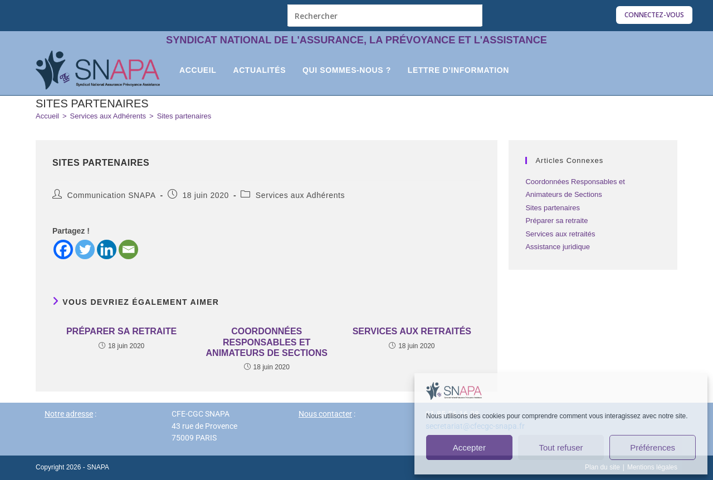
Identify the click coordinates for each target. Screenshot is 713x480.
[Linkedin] (106, 249)
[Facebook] (63, 249)
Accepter (469, 447)
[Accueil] (47, 116)
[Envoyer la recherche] (471, 15)
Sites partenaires (184, 116)
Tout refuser (561, 447)
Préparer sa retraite (121, 331)
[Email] (128, 249)
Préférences (652, 447)
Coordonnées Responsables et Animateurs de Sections (267, 341)
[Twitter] (85, 249)
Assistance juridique (557, 247)
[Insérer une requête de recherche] (384, 15)
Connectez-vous (654, 14)
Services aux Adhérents (300, 195)
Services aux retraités (412, 331)
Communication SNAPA (111, 195)
